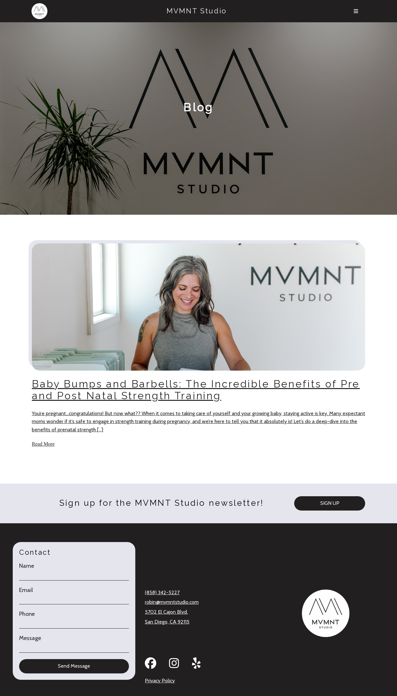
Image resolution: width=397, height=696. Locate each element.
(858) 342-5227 (162, 592)
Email (26, 590)
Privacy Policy (160, 681)
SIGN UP (329, 503)
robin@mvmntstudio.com (172, 602)
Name (26, 566)
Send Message (74, 666)
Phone (27, 614)
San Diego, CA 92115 (167, 622)
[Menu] (356, 11)
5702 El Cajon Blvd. (166, 612)
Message (30, 638)
